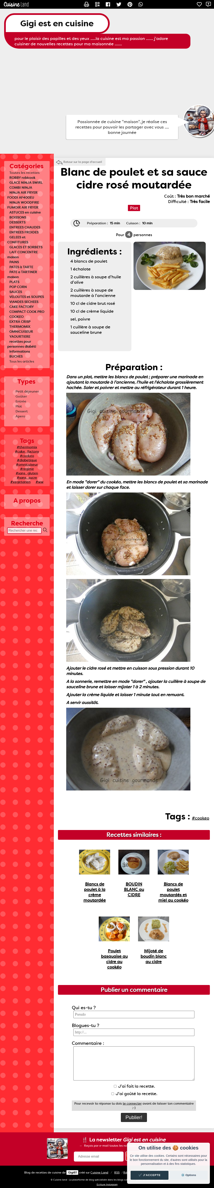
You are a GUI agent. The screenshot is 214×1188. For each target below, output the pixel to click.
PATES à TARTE (21, 267)
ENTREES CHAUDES (24, 227)
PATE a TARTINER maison (22, 274)
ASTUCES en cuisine (25, 212)
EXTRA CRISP (19, 322)
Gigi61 (72, 1172)
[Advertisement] (107, 82)
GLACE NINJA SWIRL (26, 182)
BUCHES (16, 356)
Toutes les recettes (24, 173)
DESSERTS (17, 222)
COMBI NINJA (20, 187)
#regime (27, 469)
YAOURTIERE (19, 336)
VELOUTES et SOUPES (26, 297)
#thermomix (27, 447)
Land (99, 1172)
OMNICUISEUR (21, 331)
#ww (39, 482)
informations (19, 351)
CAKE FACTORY (21, 307)
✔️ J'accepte (149, 1175)
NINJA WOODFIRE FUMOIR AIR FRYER (23, 205)
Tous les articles (21, 361)
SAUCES (15, 292)
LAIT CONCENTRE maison (22, 254)
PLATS (14, 282)
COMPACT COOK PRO (26, 312)
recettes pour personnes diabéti (21, 344)
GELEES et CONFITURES (17, 239)
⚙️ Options (188, 1175)
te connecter (132, 1104)
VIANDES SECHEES (23, 302)
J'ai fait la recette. (134, 1086)
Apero (20, 416)
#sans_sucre (27, 477)
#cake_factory (27, 451)
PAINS (14, 262)
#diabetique (27, 460)
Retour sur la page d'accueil (82, 162)
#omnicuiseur (27, 464)
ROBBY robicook (22, 177)
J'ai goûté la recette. (134, 1093)
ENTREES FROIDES (23, 232)
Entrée (21, 401)
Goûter (21, 396)
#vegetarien (20, 482)
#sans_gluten (27, 473)
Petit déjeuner (27, 391)
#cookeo (27, 456)
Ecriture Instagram (107, 1184)
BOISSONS (17, 217)
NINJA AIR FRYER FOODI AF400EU (22, 195)
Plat (19, 406)
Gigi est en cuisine (57, 23)
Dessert (22, 411)
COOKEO (16, 317)
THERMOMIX (19, 326)
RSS (117, 1172)
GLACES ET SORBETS (25, 247)
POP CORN (18, 287)
